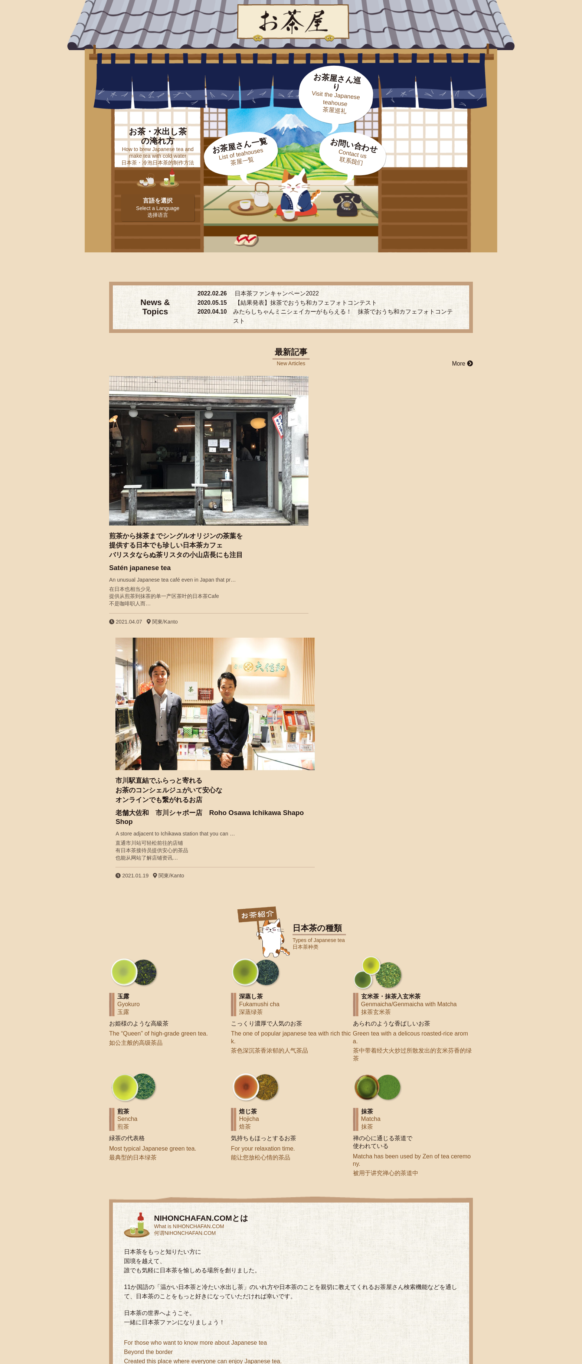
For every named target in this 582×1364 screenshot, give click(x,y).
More (462, 364)
